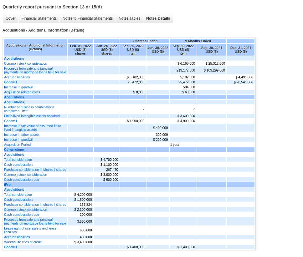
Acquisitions (14, 97)
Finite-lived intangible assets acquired (32, 116)
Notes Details (158, 18)
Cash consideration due (21, 179)
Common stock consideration (25, 63)
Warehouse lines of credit (23, 242)
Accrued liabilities (17, 77)
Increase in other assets (21, 134)
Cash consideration (18, 164)
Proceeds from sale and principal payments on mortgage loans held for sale (35, 70)
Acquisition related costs (22, 92)
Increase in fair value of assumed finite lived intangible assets (32, 127)
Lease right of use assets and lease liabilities (30, 230)
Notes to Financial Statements (88, 18)
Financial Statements (39, 18)
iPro (7, 184)
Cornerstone (14, 149)
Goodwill (10, 82)
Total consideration (18, 159)
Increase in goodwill (18, 87)
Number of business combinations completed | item (29, 109)
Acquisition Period (17, 144)
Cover (11, 18)
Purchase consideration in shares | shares (35, 169)
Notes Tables (129, 18)
